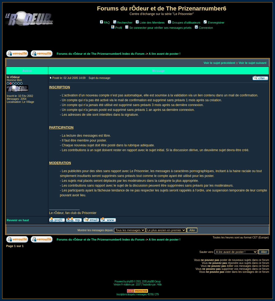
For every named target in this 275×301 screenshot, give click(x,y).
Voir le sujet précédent (219, 62)
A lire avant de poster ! (164, 53)
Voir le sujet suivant (252, 62)
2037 (138, 284)
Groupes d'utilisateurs (184, 22)
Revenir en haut (18, 220)
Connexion (204, 27)
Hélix (159, 284)
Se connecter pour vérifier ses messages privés (158, 27)
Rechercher (122, 22)
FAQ (105, 22)
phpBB (129, 281)
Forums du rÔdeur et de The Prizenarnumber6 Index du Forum (100, 53)
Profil (116, 27)
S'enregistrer (214, 22)
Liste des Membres (150, 22)
